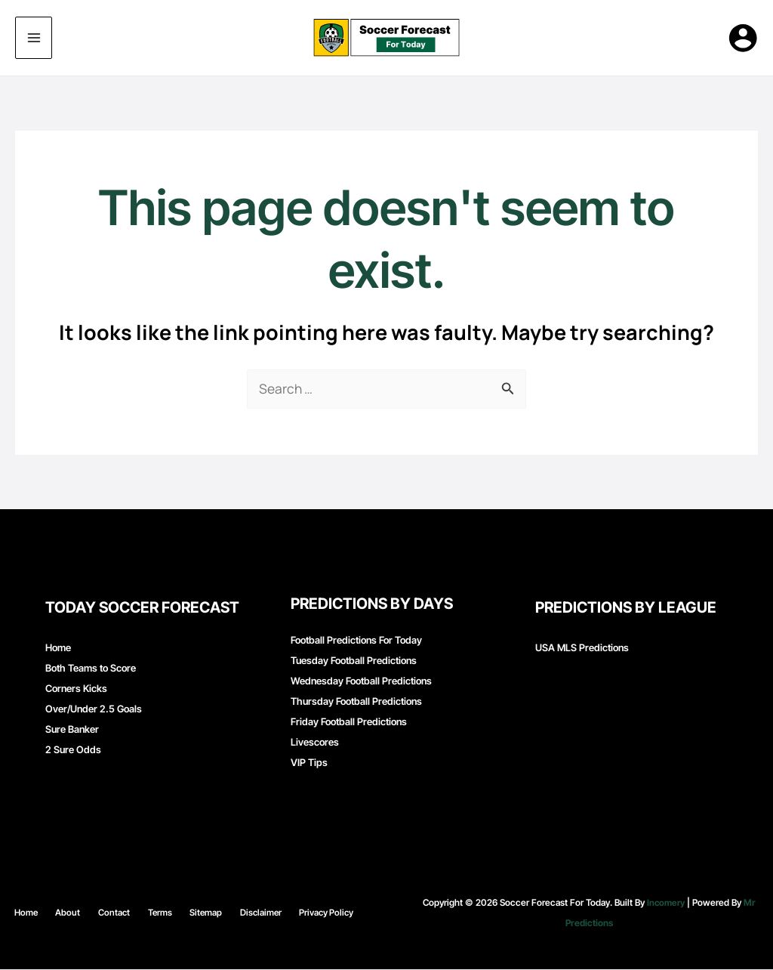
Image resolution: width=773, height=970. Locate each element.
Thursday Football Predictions (356, 702)
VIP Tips (309, 763)
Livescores (315, 743)
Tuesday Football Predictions (354, 661)
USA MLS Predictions (582, 648)
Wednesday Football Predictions (361, 681)
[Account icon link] (743, 38)
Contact (120, 913)
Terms (158, 913)
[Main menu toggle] (33, 38)
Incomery (665, 903)
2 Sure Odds (73, 750)
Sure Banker (72, 730)
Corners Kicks (76, 689)
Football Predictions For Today (356, 641)
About (82, 913)
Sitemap (196, 913)
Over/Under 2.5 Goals (93, 709)
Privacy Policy (302, 913)
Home (58, 648)
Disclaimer (243, 913)
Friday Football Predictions (349, 722)
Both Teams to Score (90, 669)
